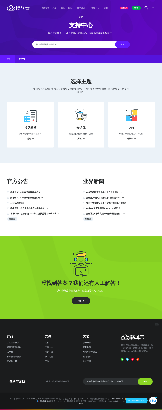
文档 (63, 8)
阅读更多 (12, 219)
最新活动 (45, 8)
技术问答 (50, 356)
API (131, 128)
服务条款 (88, 342)
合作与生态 (81, 8)
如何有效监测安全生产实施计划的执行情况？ (108, 203)
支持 (81, 16)
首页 (9, 59)
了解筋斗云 (95, 8)
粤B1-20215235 (117, 399)
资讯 (70, 8)
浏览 (30, 138)
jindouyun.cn (36, 399)
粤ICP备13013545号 (80, 399)
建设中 (131, 138)
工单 (48, 361)
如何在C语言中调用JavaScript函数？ (104, 208)
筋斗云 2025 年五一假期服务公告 (26, 197)
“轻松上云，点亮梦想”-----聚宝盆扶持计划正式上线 (34, 213)
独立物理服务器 (15, 356)
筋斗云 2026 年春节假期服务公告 (26, 192)
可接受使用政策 (91, 352)
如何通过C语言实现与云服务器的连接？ (105, 213)
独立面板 (88, 361)
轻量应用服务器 (15, 347)
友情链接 (88, 356)
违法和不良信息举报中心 (48, 401)
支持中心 (50, 347)
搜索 (122, 44)
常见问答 (30, 128)
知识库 (81, 128)
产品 (55, 8)
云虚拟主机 (13, 361)
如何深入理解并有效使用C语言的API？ (105, 197)
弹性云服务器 (14, 342)
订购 (106, 8)
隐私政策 (88, 347)
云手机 (11, 352)
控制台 (136, 8)
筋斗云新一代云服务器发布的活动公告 (29, 208)
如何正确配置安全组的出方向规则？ (104, 192)
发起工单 (81, 301)
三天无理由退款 (18, 203)
